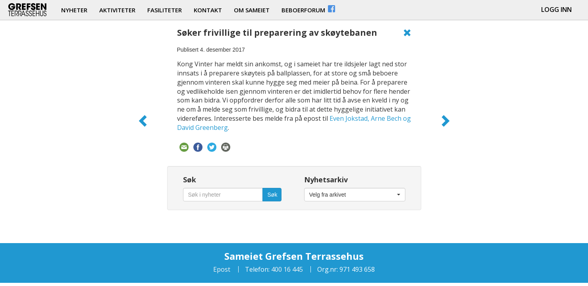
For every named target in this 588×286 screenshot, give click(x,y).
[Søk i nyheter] (223, 194)
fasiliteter (164, 10)
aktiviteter (117, 10)
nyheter (74, 10)
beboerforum (308, 9)
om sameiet (252, 10)
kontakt (208, 10)
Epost (221, 269)
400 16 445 (286, 269)
